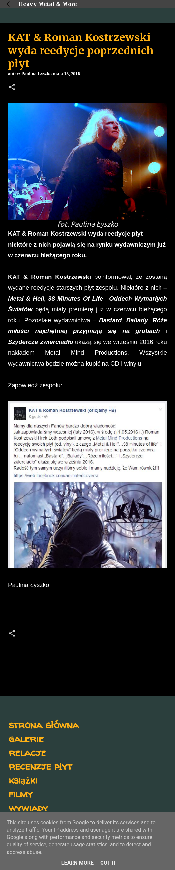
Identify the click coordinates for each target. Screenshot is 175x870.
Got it (108, 863)
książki (23, 779)
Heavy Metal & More (47, 4)
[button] (12, 87)
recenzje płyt (40, 766)
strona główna (44, 724)
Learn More (77, 863)
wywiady (28, 807)
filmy (21, 793)
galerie (26, 738)
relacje (27, 752)
